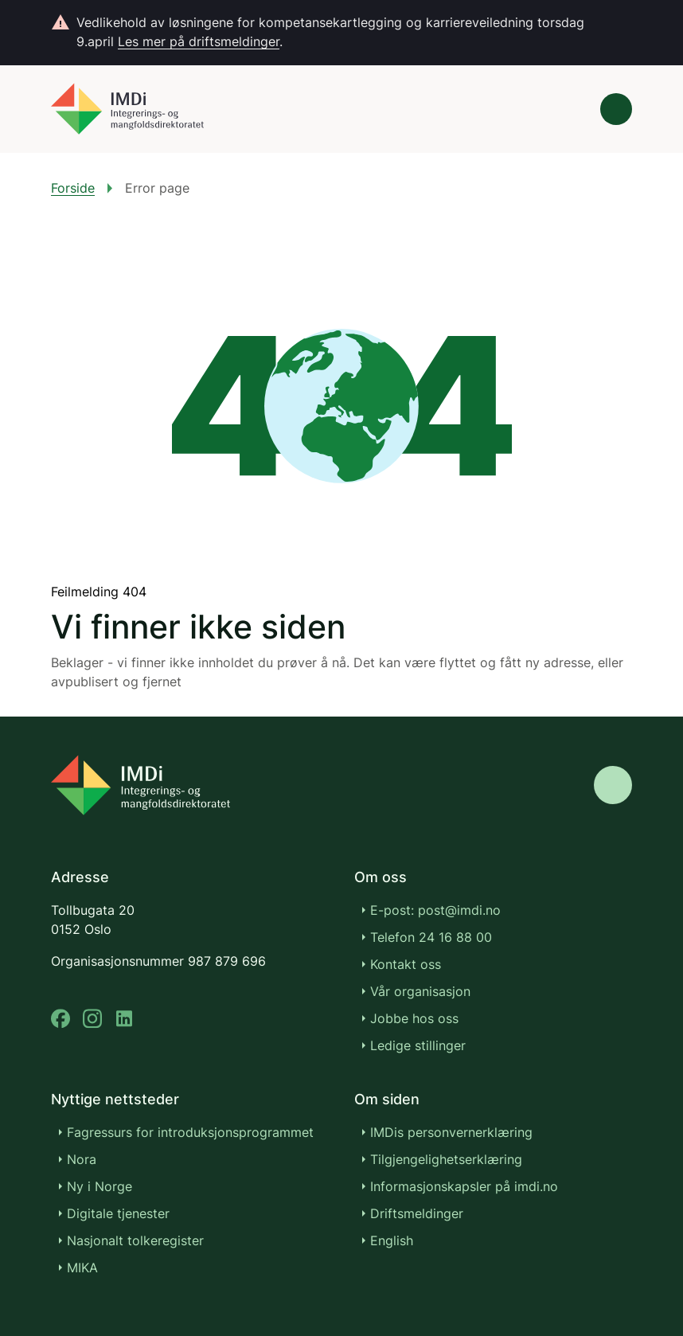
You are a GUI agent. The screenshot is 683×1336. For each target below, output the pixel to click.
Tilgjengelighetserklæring (446, 1159)
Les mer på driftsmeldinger (198, 41)
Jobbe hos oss (414, 1018)
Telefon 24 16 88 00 (431, 937)
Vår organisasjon (420, 991)
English (391, 1240)
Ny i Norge (99, 1186)
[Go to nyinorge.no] (140, 785)
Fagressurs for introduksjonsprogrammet (190, 1132)
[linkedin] (124, 1019)
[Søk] (571, 109)
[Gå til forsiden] (127, 109)
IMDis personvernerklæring (451, 1132)
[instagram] (92, 1019)
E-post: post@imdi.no (435, 910)
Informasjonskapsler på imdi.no (464, 1186)
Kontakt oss (405, 964)
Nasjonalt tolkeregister (135, 1240)
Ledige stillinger (418, 1045)
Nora (81, 1159)
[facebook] (60, 1019)
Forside (73, 188)
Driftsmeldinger (416, 1213)
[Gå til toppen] (613, 785)
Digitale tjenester (118, 1213)
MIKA (82, 1267)
